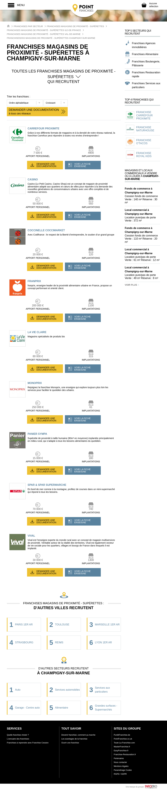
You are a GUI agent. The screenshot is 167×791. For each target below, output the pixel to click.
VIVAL (31, 535)
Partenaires (119, 758)
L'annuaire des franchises (18, 739)
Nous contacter (120, 762)
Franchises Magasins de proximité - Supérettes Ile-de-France (44, 30)
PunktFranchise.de (122, 735)
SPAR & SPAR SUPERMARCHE (47, 484)
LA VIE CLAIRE (37, 332)
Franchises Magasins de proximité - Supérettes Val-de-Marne (44, 34)
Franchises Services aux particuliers (146, 85)
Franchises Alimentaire (145, 54)
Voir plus (132, 285)
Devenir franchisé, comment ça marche (78, 735)
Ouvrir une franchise (70, 743)
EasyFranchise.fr (121, 750)
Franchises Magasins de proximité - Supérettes (75, 26)
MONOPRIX (35, 383)
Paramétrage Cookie (123, 770)
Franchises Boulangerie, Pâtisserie (146, 63)
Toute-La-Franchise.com (124, 743)
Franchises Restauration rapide (146, 74)
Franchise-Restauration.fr (125, 754)
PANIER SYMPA (37, 433)
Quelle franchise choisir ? (18, 735)
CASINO (33, 179)
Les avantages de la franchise (74, 739)
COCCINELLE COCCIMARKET (46, 230)
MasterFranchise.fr (122, 747)
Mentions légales (121, 766)
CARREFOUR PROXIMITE (43, 128)
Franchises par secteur (28, 26)
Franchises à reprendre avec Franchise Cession (27, 743)
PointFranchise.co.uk (123, 739)
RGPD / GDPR (120, 774)
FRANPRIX (34, 281)
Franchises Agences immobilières (143, 45)
